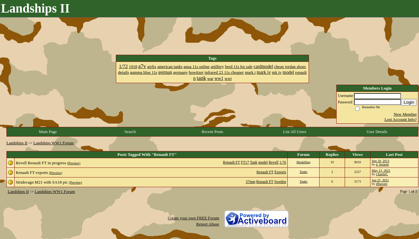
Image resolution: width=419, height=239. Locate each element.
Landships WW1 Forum (53, 142)
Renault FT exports (32, 172)
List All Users (294, 131)
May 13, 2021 (381, 170)
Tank (253, 162)
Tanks (304, 172)
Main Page (48, 131)
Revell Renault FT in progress (41, 162)
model (263, 162)
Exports (280, 172)
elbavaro (381, 184)
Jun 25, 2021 (380, 180)
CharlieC (382, 174)
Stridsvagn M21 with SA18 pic (42, 182)
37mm (251, 182)
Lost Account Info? (401, 119)
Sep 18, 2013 (380, 161)
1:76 (282, 162)
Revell (274, 162)
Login (409, 102)
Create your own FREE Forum (193, 217)
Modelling (303, 162)
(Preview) (73, 163)
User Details (377, 131)
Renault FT (231, 162)
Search (130, 131)
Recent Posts (212, 131)
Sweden (280, 182)
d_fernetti (382, 164)
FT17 (245, 162)
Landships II (16, 142)
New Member (405, 114)
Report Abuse (207, 224)
